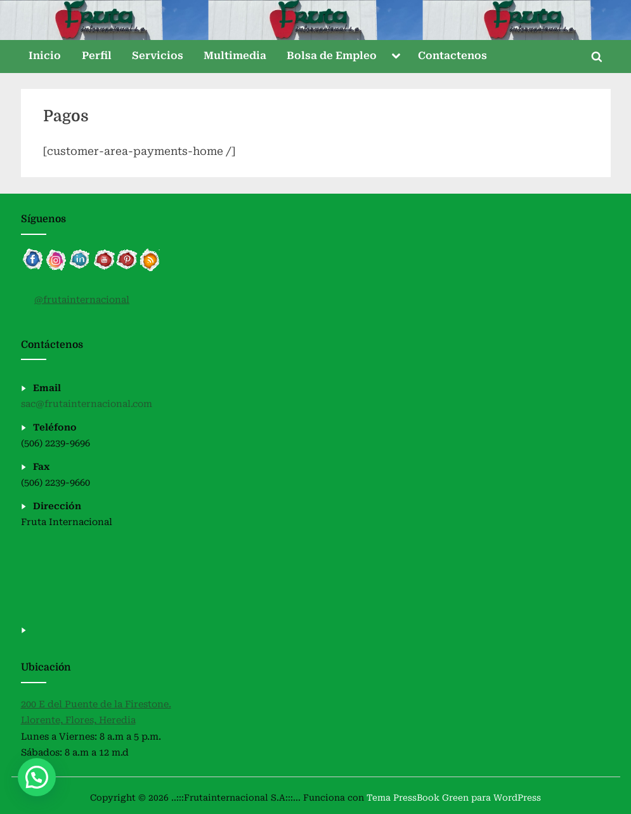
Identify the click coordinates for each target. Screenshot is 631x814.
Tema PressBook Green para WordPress (454, 797)
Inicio (45, 56)
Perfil (97, 56)
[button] (37, 777)
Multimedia (235, 56)
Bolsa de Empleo (332, 56)
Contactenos (452, 56)
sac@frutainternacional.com (86, 404)
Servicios (157, 56)
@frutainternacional (81, 300)
